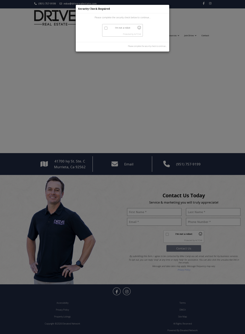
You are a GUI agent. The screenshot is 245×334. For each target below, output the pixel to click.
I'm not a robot (122, 27)
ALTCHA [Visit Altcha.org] (137, 34)
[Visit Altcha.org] (139, 28)
